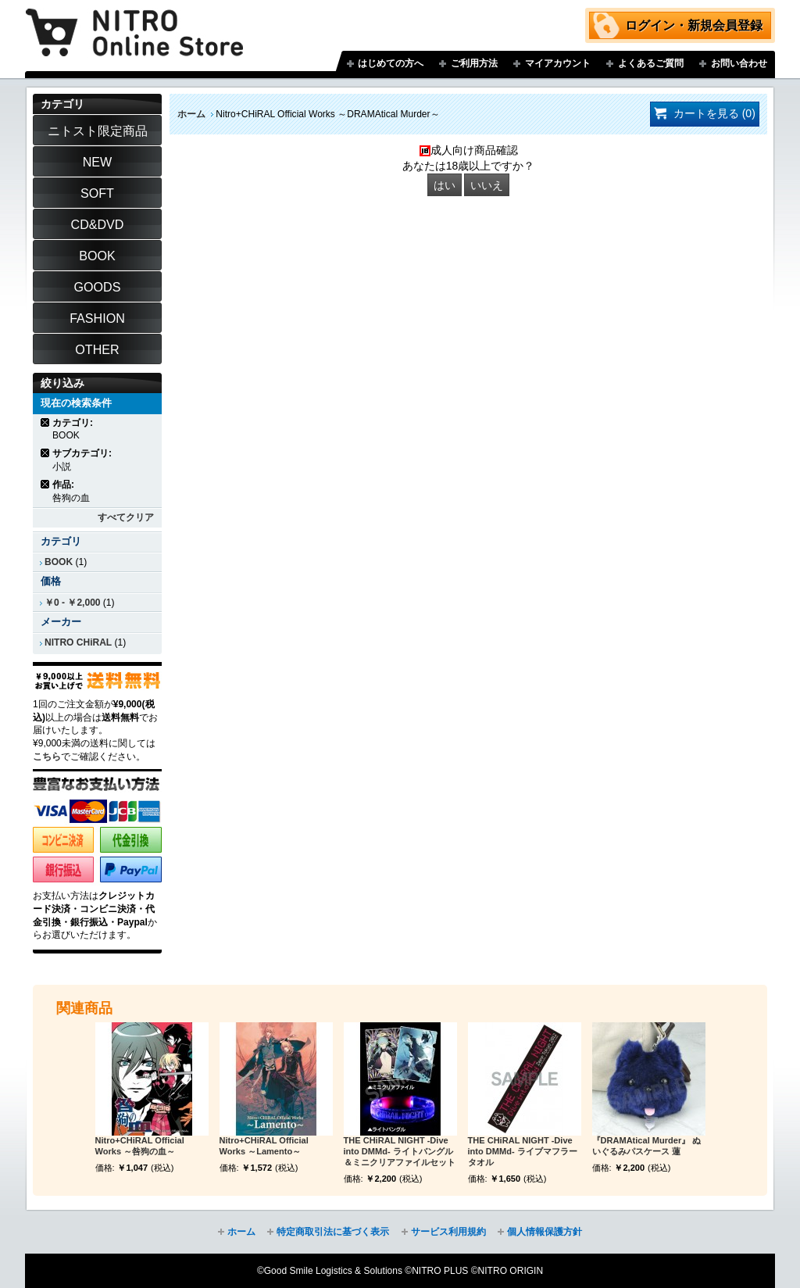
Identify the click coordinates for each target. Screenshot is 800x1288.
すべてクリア (126, 517)
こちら (47, 756)
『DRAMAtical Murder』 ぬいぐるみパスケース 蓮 (647, 1146)
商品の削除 (46, 422)
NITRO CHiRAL (78, 642)
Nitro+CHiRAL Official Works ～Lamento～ (264, 1146)
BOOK (59, 561)
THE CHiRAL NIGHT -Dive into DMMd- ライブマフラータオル (522, 1151)
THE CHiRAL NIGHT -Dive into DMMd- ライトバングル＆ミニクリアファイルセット (399, 1151)
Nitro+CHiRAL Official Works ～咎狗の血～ (139, 1146)
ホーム (191, 114)
